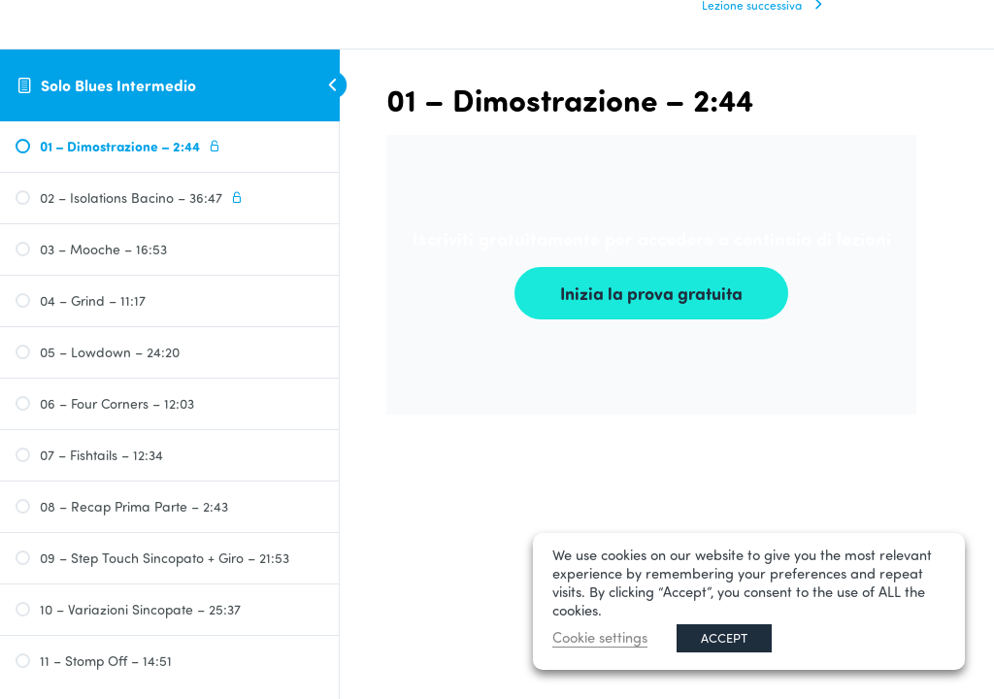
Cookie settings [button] (599, 637)
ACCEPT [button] (724, 638)
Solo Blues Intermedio (118, 85)
